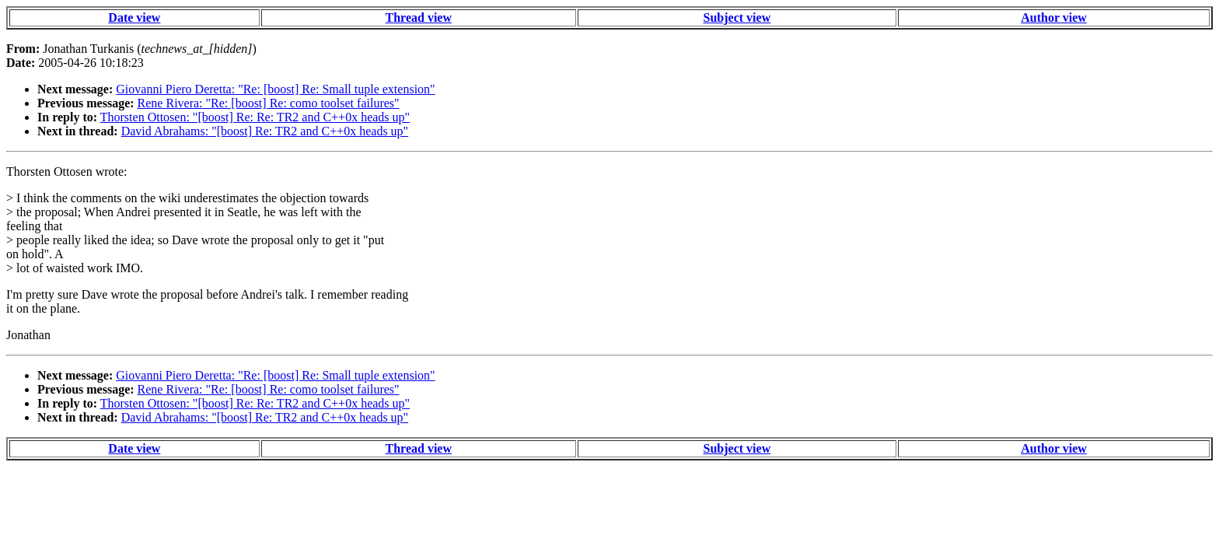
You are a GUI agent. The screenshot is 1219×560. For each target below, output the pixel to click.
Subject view (737, 17)
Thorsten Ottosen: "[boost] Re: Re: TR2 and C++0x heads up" (255, 117)
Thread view (419, 17)
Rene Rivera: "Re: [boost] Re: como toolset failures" (269, 103)
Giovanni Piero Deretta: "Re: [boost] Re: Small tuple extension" (275, 89)
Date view (134, 17)
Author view (1054, 17)
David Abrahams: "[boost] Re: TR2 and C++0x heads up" (264, 131)
